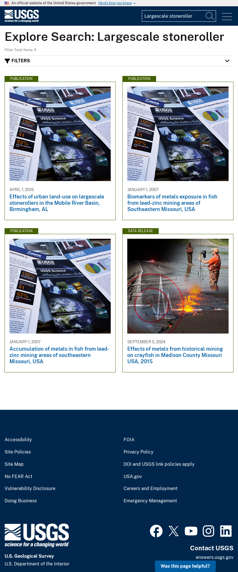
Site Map (14, 464)
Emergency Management (150, 500)
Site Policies (18, 452)
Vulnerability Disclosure (30, 488)
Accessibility (18, 439)
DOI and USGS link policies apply (159, 464)
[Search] (210, 16)
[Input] (179, 16)
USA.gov (133, 476)
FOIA (129, 439)
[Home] (22, 21)
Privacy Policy (139, 452)
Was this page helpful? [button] (185, 566)
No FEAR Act (18, 476)
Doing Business (21, 500)
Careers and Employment (151, 488)
